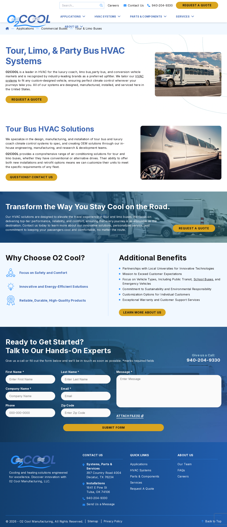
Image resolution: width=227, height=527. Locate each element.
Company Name (18, 388)
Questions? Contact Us (31, 177)
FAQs (181, 470)
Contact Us (134, 5)
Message (124, 372)
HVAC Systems (105, 16)
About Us (72, 26)
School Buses (203, 279)
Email (66, 388)
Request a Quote (27, 99)
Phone (10, 405)
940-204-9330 (160, 5)
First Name (15, 372)
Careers (113, 5)
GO (101, 5)
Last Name (70, 372)
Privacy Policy (115, 521)
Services (183, 16)
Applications (70, 16)
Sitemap (93, 521)
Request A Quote (142, 488)
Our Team (185, 464)
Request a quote (197, 5)
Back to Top (210, 521)
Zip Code (67, 405)
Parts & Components (146, 16)
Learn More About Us (142, 312)
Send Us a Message (101, 504)
